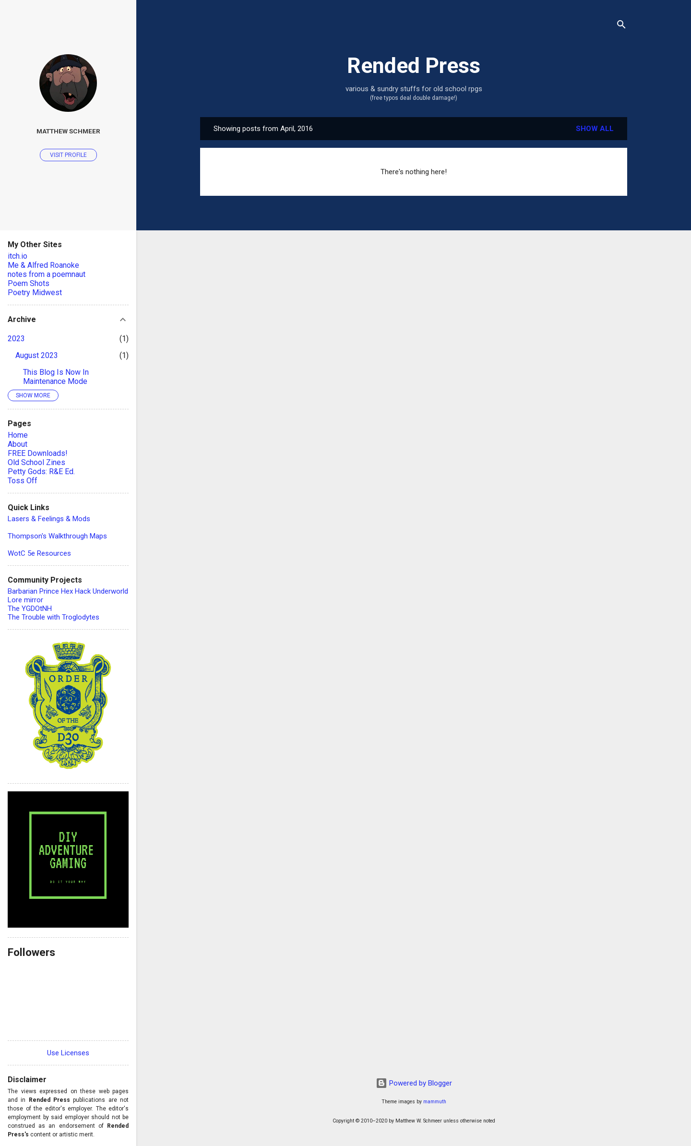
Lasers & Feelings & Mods (49, 518)
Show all (595, 128)
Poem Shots (28, 283)
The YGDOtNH (30, 608)
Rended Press (413, 65)
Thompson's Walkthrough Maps (57, 536)
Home (18, 435)
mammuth (434, 1101)
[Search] (621, 26)
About (17, 444)
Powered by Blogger (414, 1083)
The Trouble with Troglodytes (53, 617)
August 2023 (36, 355)
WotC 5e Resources (39, 553)
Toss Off (22, 480)
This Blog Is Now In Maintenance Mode (56, 377)
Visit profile (68, 155)
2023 (16, 338)
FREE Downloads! (38, 453)
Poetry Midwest (35, 292)
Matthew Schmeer (68, 131)
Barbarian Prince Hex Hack (49, 591)
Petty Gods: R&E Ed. (41, 471)
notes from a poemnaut (46, 274)
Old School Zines (36, 462)
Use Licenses (68, 1053)
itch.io (17, 256)
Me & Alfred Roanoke (43, 265)
